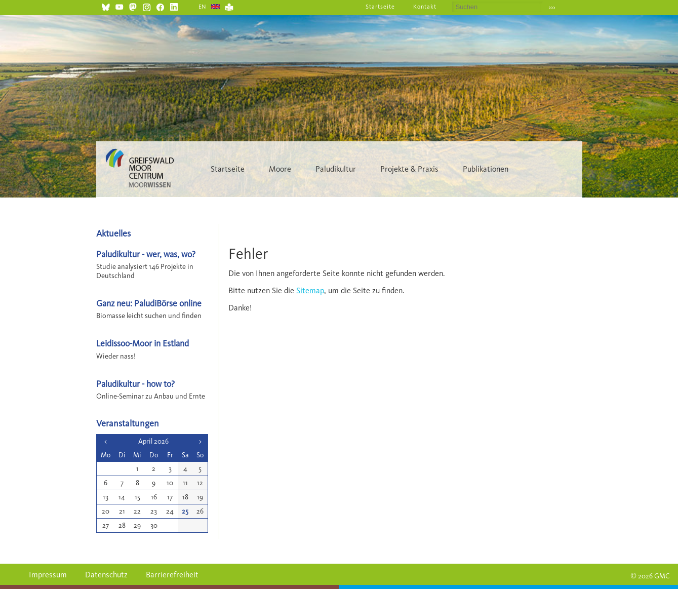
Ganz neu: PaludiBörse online (149, 303)
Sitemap (310, 290)
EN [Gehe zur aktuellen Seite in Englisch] (202, 6)
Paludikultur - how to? (135, 383)
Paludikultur (335, 169)
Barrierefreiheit (172, 574)
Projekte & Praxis (409, 169)
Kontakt (424, 6)
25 (185, 511)
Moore (280, 169)
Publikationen (485, 169)
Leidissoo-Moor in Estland (142, 343)
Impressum (48, 574)
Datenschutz (106, 574)
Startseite (380, 6)
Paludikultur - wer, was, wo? (145, 254)
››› (552, 7)
